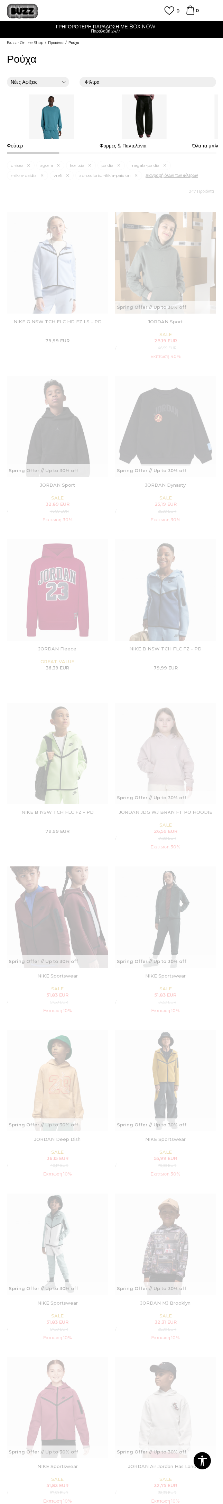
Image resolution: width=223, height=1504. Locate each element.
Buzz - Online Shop (25, 42)
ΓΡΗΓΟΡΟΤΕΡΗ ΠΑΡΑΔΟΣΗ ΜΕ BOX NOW (111, 27)
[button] (202, 1460)
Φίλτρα (148, 82)
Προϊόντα (56, 42)
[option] (111, 29)
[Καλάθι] (190, 13)
